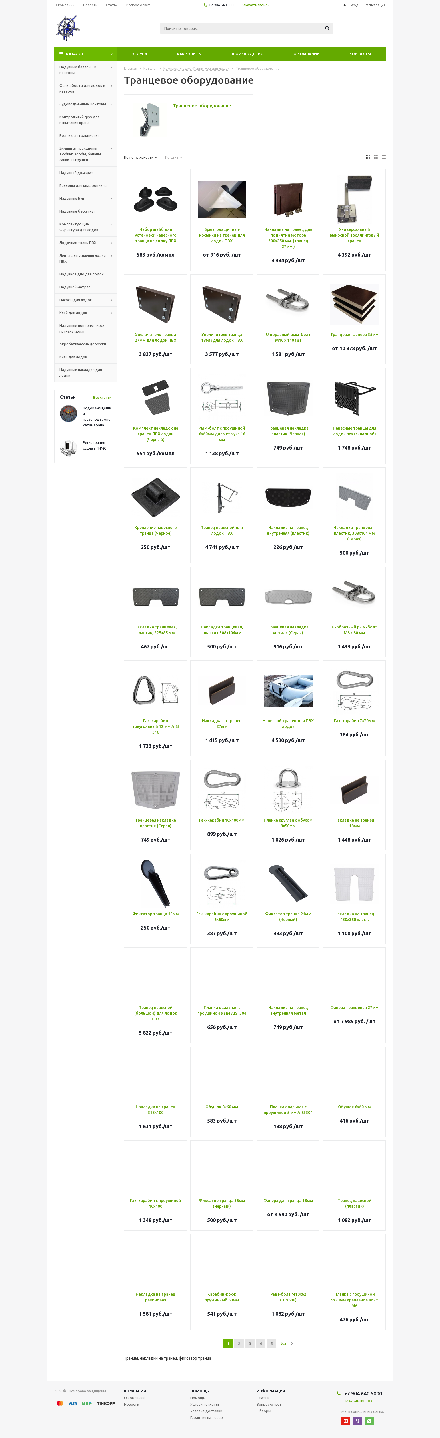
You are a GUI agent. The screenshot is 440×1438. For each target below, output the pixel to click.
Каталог (75, 54)
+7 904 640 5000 (222, 5)
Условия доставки (206, 1411)
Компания (135, 1391)
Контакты (360, 54)
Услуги (139, 54)
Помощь (199, 1391)
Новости (131, 1404)
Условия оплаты (204, 1404)
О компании (306, 54)
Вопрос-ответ (269, 1404)
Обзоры (264, 1411)
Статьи (263, 1398)
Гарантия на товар (206, 1417)
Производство (247, 54)
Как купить (189, 54)
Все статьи (102, 397)
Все (284, 1343)
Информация (271, 1391)
